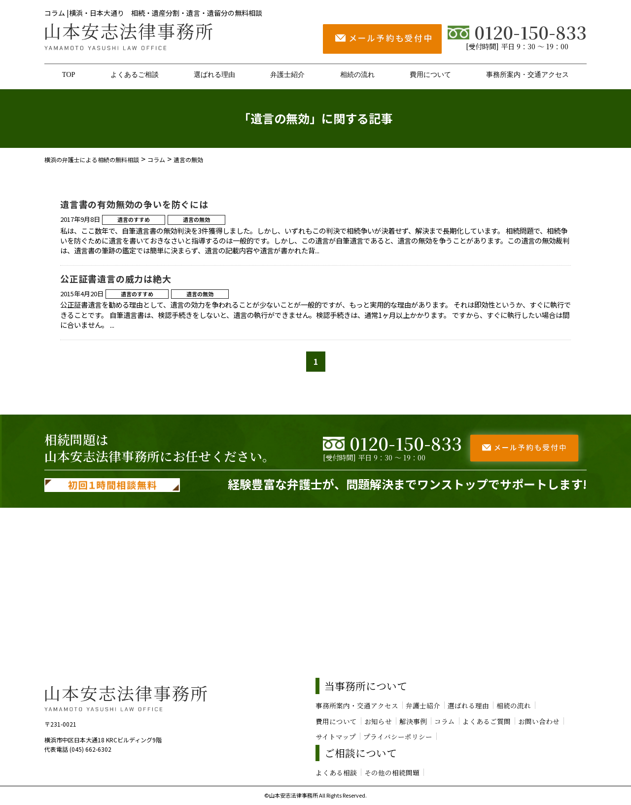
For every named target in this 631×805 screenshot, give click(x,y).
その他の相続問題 (392, 772)
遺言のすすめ (133, 219)
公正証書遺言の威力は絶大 (116, 278)
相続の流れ (357, 74)
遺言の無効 (196, 219)
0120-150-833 (517, 31)
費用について (430, 74)
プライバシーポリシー (397, 736)
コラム (444, 721)
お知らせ (378, 721)
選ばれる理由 (214, 74)
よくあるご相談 (134, 74)
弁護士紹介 (287, 74)
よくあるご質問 (486, 721)
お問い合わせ (539, 721)
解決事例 (413, 721)
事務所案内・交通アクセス (527, 74)
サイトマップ (336, 736)
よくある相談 (336, 772)
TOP (68, 74)
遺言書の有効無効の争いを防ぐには (134, 204)
